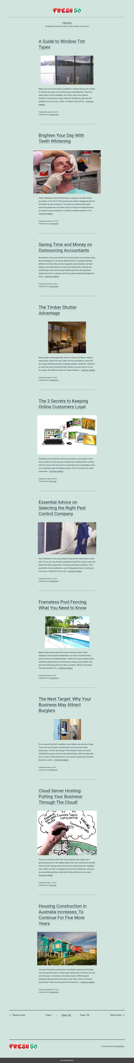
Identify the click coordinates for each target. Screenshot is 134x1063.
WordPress (120, 1046)
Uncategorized (53, 114)
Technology (52, 481)
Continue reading (46, 214)
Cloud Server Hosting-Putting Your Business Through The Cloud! (60, 796)
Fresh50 (67, 23)
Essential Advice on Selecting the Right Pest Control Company (62, 508)
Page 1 (49, 1015)
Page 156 (84, 1015)
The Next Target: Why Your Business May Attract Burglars (65, 704)
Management (53, 770)
